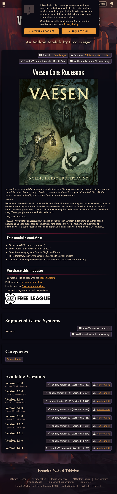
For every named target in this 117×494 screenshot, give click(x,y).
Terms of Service (59, 479)
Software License (17, 479)
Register (99, 4)
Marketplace (103, 55)
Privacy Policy (71, 24)
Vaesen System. (47, 277)
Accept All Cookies (41, 31)
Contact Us (85, 482)
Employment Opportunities (60, 482)
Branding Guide (34, 482)
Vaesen (9, 331)
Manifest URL (103, 384)
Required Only (78, 31)
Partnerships (101, 479)
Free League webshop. (33, 286)
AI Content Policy (81, 479)
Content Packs (14, 359)
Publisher (89, 55)
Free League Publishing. (31, 282)
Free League (60, 55)
